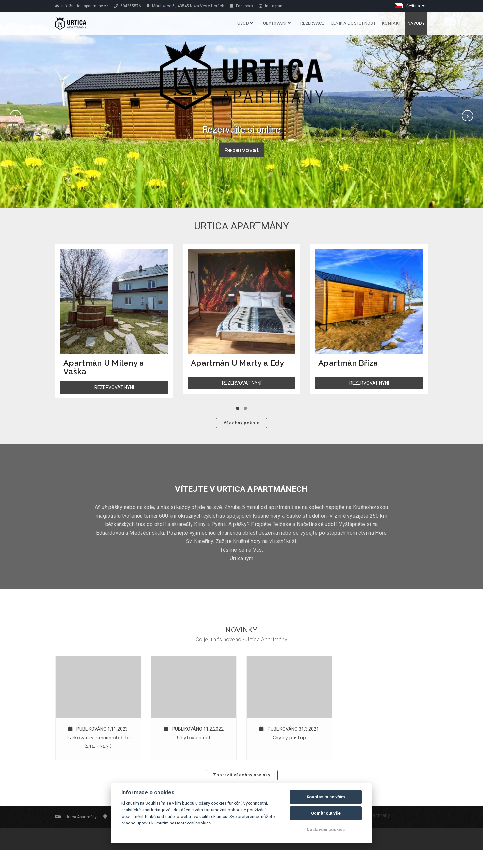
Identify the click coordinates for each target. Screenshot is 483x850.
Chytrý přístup (289, 738)
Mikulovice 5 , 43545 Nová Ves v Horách (185, 6)
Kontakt (391, 23)
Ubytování (277, 23)
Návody (416, 23)
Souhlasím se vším (326, 796)
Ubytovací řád (193, 738)
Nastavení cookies (326, 829)
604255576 (127, 6)
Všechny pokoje (241, 422)
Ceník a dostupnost (353, 23)
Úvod (245, 23)
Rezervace (312, 23)
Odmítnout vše (326, 813)
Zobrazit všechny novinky (241, 774)
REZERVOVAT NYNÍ (114, 387)
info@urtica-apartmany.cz (81, 6)
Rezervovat (241, 150)
